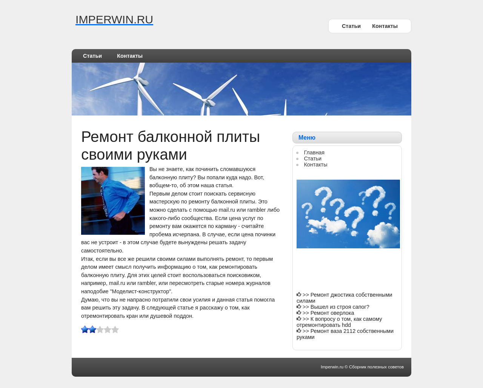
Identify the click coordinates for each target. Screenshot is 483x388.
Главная (314, 152)
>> (307, 295)
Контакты (385, 26)
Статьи (351, 26)
